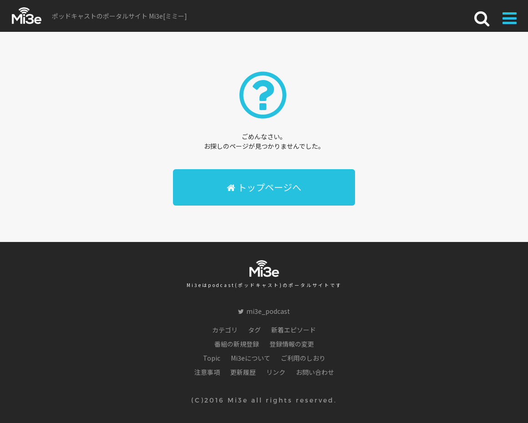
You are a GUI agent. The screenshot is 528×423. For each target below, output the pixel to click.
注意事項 (207, 372)
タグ (254, 329)
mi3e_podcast (264, 311)
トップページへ (264, 187)
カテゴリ (225, 329)
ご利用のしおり (303, 358)
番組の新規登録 (236, 343)
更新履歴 (243, 372)
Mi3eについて (250, 358)
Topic (211, 358)
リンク (275, 372)
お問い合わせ (315, 372)
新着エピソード (293, 329)
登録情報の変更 (291, 343)
